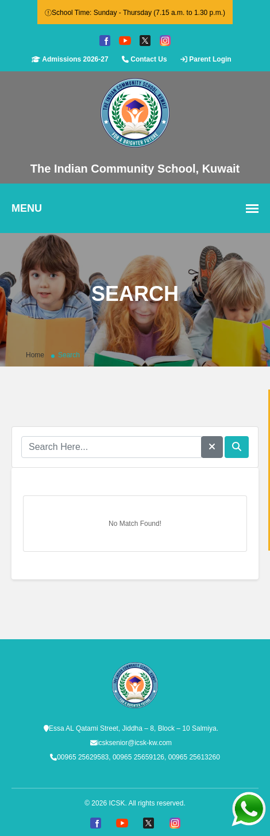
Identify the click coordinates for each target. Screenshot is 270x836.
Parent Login (206, 59)
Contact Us (144, 59)
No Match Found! (135, 524)
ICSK (117, 803)
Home (35, 355)
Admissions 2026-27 (70, 59)
